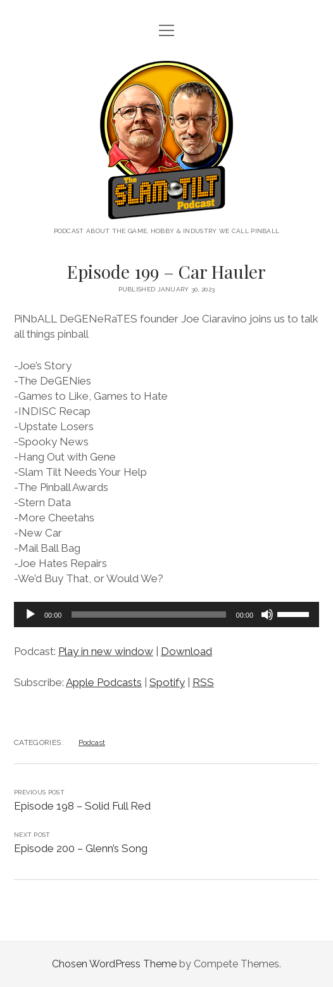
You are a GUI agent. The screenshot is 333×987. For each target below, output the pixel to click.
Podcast (92, 742)
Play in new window (105, 651)
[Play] (30, 614)
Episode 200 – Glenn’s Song (81, 848)
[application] (166, 614)
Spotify (167, 682)
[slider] (148, 614)
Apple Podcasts (104, 682)
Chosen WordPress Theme (114, 964)
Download (186, 651)
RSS (203, 682)
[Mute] (267, 614)
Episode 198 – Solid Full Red (82, 805)
